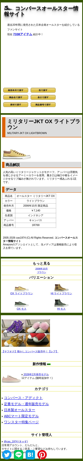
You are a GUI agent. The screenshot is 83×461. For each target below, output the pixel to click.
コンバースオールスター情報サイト (41, 11)
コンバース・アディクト (23, 398)
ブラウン (41, 272)
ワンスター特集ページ (21, 422)
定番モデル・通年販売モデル (26, 404)
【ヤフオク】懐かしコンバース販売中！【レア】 (30, 351)
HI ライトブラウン (61, 292)
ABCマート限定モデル (21, 416)
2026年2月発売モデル (35, 374)
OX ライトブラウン (21, 292)
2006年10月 (41, 268)
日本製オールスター (19, 410)
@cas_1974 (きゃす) (16, 441)
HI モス (61, 307)
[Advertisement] (41, 62)
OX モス (21, 307)
